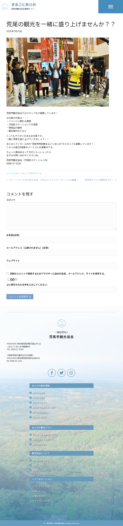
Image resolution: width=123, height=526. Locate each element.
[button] (52, 373)
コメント (10, 199)
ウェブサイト (13, 260)
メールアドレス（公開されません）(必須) (27, 247)
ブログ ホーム (35, 173)
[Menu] (110, 6)
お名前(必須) (12, 235)
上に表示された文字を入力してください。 (27, 284)
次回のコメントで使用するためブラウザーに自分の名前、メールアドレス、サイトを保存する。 (58, 273)
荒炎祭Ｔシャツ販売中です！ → (101, 179)
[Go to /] (50, 7)
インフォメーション (16, 173)
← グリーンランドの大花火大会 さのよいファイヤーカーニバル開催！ (42, 179)
